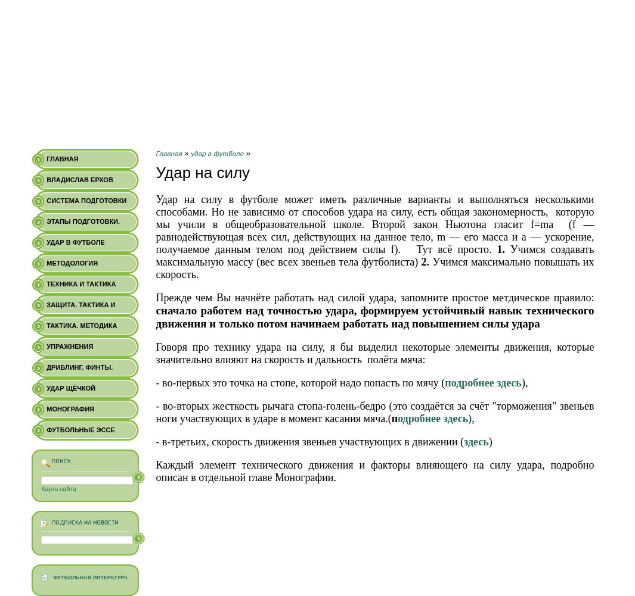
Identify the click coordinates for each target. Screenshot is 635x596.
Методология (72, 263)
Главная (169, 153)
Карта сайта (58, 488)
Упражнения (70, 346)
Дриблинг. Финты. (80, 367)
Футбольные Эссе (81, 429)
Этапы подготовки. (83, 221)
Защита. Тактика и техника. (81, 308)
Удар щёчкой (71, 388)
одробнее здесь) (435, 419)
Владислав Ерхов (80, 179)
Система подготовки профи (86, 204)
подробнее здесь (483, 383)
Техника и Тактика (81, 284)
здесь (476, 442)
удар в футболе (217, 153)
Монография (70, 409)
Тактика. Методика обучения (82, 329)
